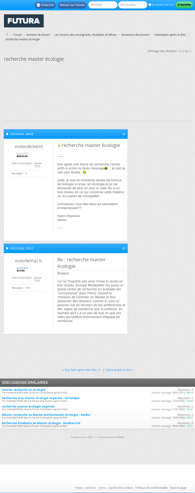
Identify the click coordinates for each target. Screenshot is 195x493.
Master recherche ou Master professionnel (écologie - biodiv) (46, 415)
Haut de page (178, 487)
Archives (91, 487)
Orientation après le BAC (170, 35)
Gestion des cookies (120, 487)
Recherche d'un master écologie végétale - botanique (41, 398)
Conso (102, 487)
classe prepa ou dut (117, 370)
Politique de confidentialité (151, 487)
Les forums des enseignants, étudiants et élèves (85, 35)
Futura (79, 487)
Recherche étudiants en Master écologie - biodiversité (41, 423)
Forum (17, 35)
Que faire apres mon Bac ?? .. (83, 370)
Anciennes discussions (135, 35)
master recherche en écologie (23, 390)
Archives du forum (38, 35)
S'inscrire (45, 5)
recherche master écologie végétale (28, 406)
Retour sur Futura (72, 5)
